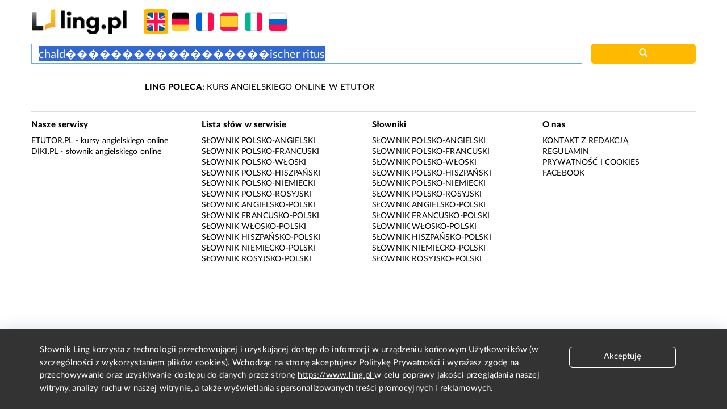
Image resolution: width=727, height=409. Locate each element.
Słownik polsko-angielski (259, 141)
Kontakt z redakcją (585, 141)
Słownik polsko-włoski (254, 162)
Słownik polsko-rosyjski (256, 194)
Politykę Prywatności (399, 362)
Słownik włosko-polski (254, 227)
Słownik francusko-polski (261, 216)
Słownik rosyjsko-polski (256, 259)
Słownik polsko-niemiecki (259, 183)
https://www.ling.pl (336, 375)
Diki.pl (44, 152)
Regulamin (565, 152)
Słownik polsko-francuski (261, 152)
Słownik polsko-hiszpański (261, 173)
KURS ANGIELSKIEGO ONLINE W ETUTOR (259, 87)
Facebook (563, 173)
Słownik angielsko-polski (259, 205)
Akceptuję (622, 356)
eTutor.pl (52, 141)
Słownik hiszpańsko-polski (261, 237)
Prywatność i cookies (591, 162)
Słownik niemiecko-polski (259, 248)
